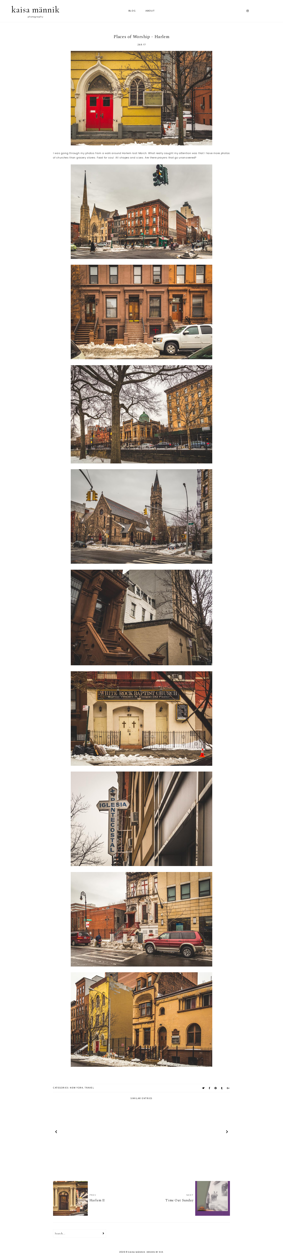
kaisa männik (35, 9)
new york (76, 1087)
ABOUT (150, 11)
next (227, 1132)
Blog (132, 11)
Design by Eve (155, 1252)
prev (56, 1132)
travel (89, 1087)
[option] (82, 1132)
